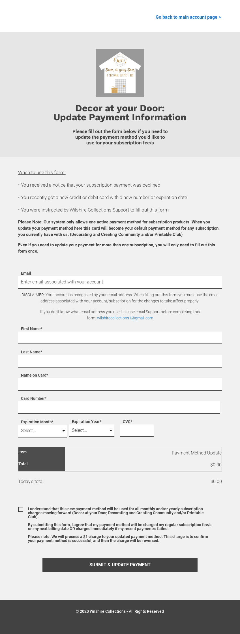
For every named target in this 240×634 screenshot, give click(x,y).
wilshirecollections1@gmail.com (125, 318)
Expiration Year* (86, 422)
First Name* (31, 329)
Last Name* (31, 352)
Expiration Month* (37, 422)
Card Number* (33, 398)
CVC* (127, 422)
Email (26, 273)
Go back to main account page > (189, 17)
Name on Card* (34, 375)
